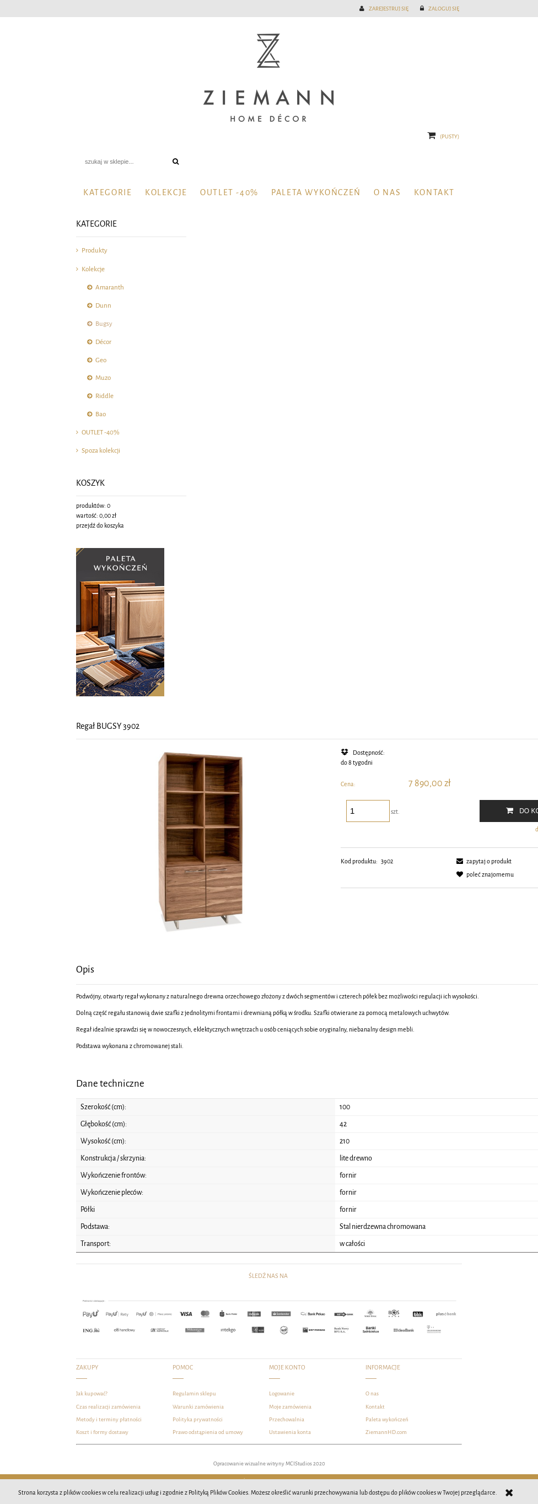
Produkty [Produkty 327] (94, 250)
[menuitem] (107, 193)
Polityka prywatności (198, 1419)
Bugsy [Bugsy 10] (103, 323)
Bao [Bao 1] (100, 414)
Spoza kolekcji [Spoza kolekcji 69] (101, 450)
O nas (372, 1393)
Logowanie (281, 1393)
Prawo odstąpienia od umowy (208, 1432)
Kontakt (375, 1407)
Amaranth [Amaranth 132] (109, 287)
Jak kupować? (91, 1393)
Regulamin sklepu (194, 1393)
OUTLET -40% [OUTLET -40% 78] (101, 432)
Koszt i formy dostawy (102, 1432)
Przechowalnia (286, 1419)
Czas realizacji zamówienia (108, 1407)
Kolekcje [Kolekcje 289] (93, 269)
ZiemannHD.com (386, 1432)
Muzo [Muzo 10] (103, 378)
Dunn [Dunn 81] (103, 305)
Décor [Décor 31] (103, 342)
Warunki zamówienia (198, 1407)
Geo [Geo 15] (100, 360)
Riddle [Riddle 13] (104, 396)
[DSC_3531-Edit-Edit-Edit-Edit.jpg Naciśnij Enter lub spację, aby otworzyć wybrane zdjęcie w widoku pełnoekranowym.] (202, 840)
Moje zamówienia (290, 1407)
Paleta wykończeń (386, 1419)
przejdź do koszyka (100, 525)
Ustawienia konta (290, 1432)
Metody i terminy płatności (109, 1419)
